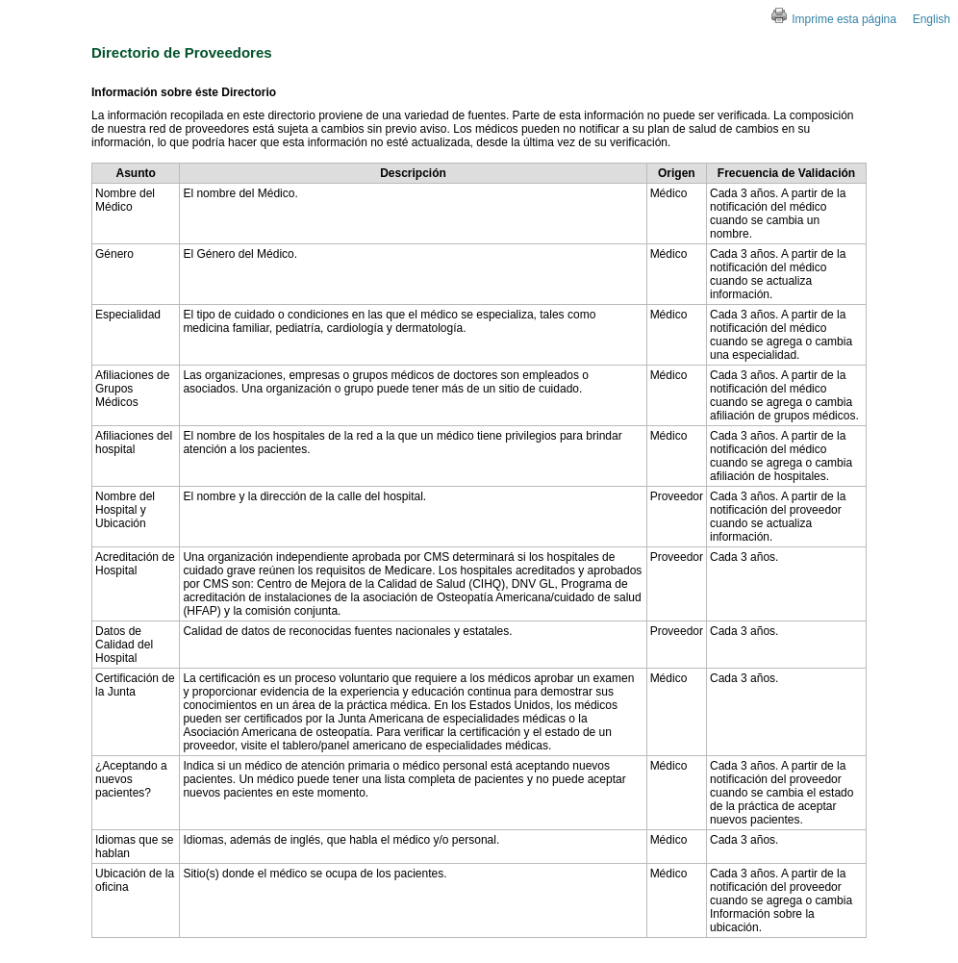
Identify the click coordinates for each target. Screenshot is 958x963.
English (931, 19)
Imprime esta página (833, 19)
